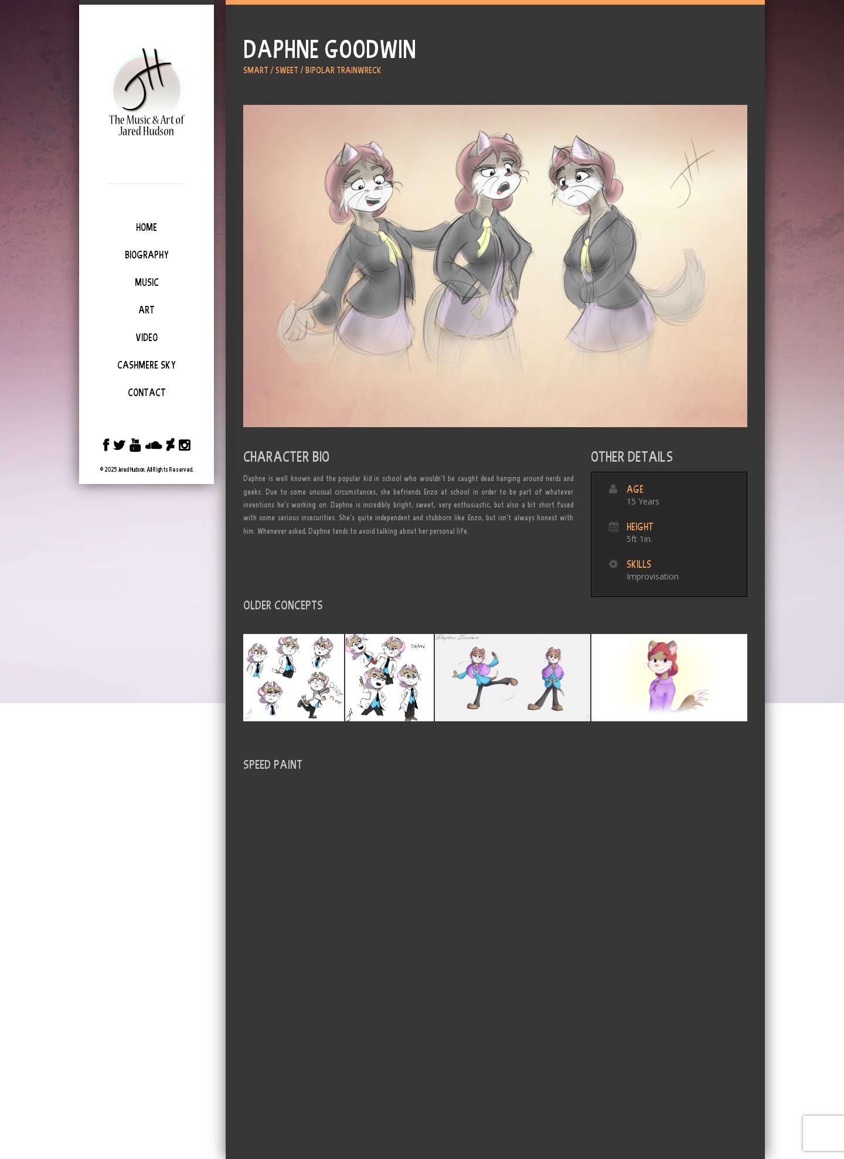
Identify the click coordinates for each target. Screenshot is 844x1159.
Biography (147, 255)
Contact (147, 392)
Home (146, 227)
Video (146, 337)
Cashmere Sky (146, 365)
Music (147, 282)
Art (146, 310)
